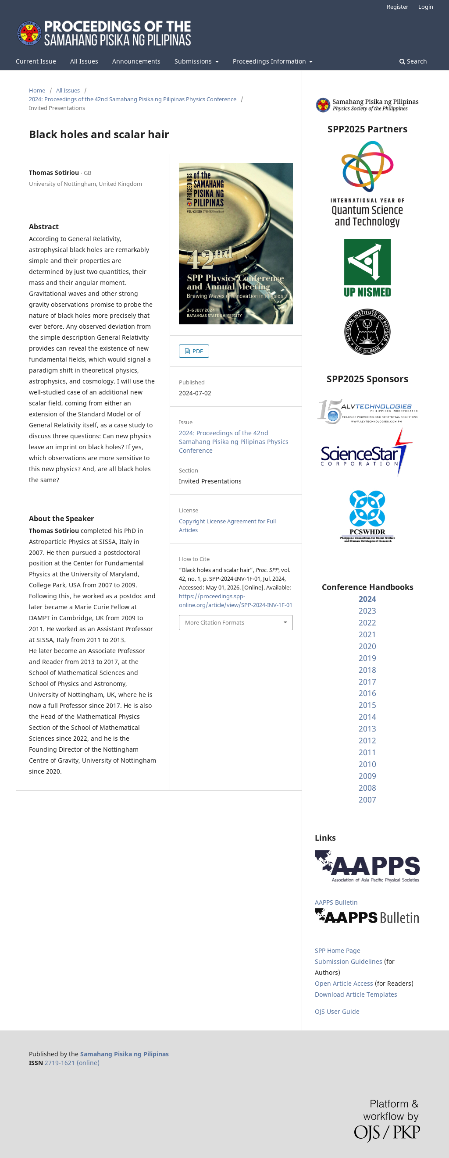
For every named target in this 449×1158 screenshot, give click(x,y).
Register (397, 7)
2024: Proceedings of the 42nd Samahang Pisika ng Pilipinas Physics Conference (132, 99)
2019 (367, 658)
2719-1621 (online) (72, 1063)
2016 (367, 693)
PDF (197, 351)
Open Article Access (344, 983)
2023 (367, 610)
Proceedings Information (270, 61)
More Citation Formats (214, 622)
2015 (367, 705)
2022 (367, 622)
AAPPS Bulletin (336, 902)
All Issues (84, 61)
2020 (367, 646)
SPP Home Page (337, 950)
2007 (367, 799)
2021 (367, 634)
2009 (367, 776)
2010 (367, 764)
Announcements (136, 61)
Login (425, 7)
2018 (367, 669)
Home (37, 90)
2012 (367, 740)
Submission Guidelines (349, 961)
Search (413, 61)
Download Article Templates (356, 994)
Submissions (194, 61)
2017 (367, 681)
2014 (367, 716)
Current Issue (36, 61)
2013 (367, 728)
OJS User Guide (337, 1011)
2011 (367, 752)
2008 (367, 787)
